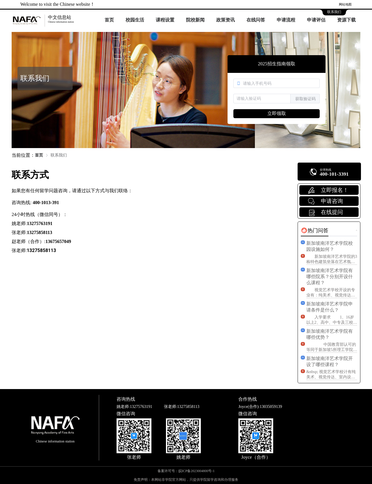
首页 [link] (39, 155)
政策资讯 (225, 19)
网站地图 (345, 4)
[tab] (314, 230)
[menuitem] (109, 20)
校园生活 (135, 19)
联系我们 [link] (59, 155)
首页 (109, 19)
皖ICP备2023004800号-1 (196, 471)
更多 (356, 230)
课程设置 (165, 19)
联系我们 (334, 12)
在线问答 (255, 19)
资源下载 (346, 19)
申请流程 (286, 19)
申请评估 (316, 19)
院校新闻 (195, 19)
